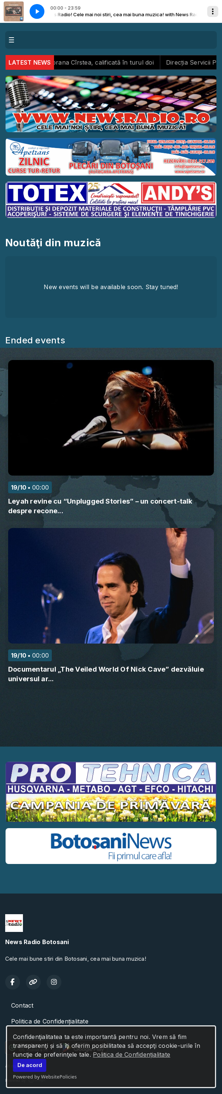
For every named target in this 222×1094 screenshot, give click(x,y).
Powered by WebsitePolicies (45, 1076)
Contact (22, 1005)
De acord (29, 1065)
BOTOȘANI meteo (111, 728)
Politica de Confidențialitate (131, 1054)
